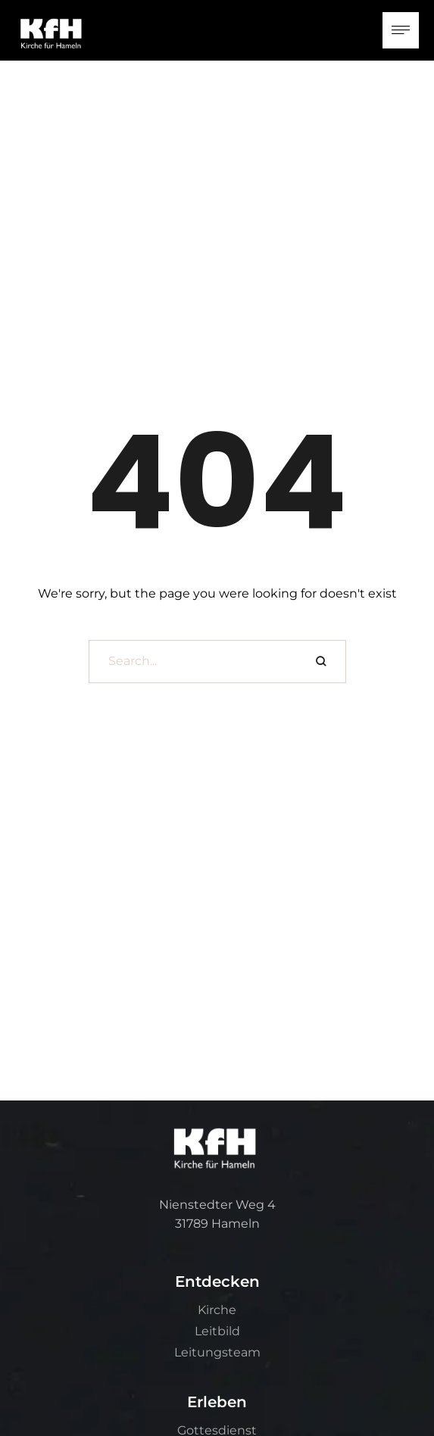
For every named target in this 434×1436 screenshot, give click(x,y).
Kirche (217, 1310)
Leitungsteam (217, 1352)
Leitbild (217, 1331)
